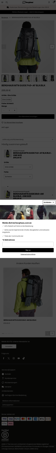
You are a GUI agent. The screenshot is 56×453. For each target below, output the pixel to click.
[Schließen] (49, 202)
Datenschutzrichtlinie (28, 254)
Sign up (28, 250)
